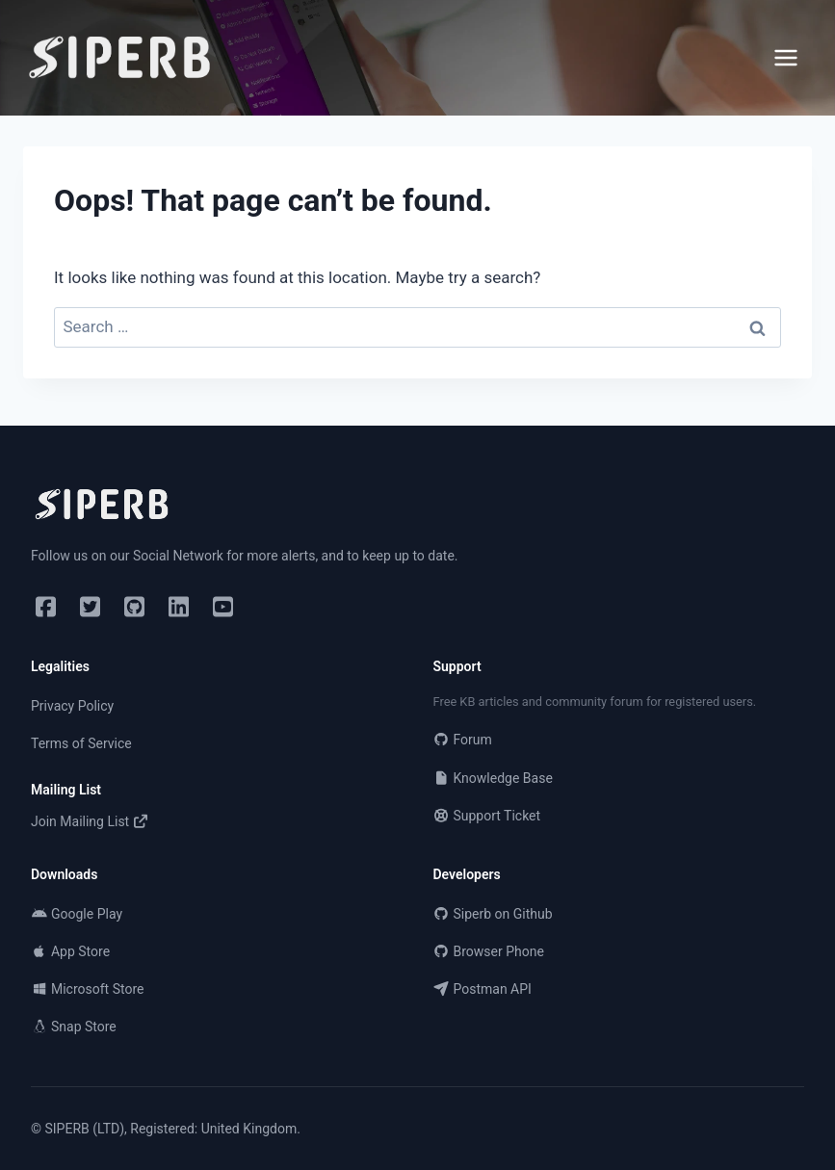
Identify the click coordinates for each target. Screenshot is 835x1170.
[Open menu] (786, 58)
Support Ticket (487, 815)
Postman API (482, 989)
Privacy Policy (72, 706)
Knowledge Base (493, 778)
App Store (70, 951)
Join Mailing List (90, 821)
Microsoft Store (87, 989)
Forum (462, 739)
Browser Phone (488, 951)
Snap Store (74, 1026)
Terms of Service (81, 743)
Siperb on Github (493, 914)
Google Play (76, 914)
